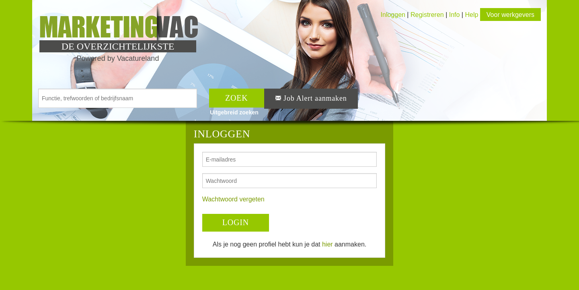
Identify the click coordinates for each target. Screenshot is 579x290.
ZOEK (236, 97)
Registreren (428, 14)
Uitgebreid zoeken (234, 112)
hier (327, 244)
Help (471, 14)
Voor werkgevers (510, 14)
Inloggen (393, 14)
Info (454, 14)
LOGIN (235, 222)
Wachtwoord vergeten (233, 199)
